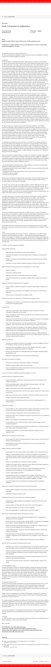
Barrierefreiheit (35, 661)
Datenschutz (41, 661)
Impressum (47, 661)
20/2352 (10, 97)
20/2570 (39, 31)
